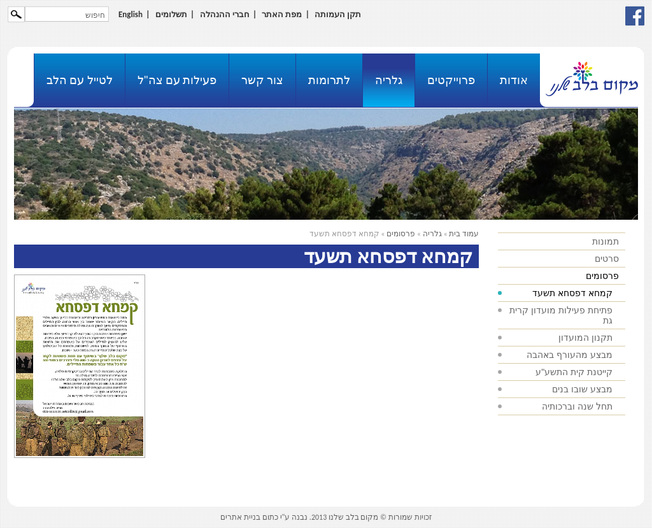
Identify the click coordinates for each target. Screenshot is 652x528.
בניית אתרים (240, 517)
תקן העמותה (338, 14)
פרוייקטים (451, 80)
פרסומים (602, 276)
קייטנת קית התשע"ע (574, 372)
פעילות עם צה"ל (177, 80)
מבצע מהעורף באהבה (570, 355)
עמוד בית (464, 233)
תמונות (605, 241)
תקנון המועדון (585, 337)
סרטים (607, 258)
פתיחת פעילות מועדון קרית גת (561, 315)
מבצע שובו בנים (582, 389)
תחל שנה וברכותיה (577, 406)
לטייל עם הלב (79, 80)
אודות (514, 80)
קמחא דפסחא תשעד (572, 293)
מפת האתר (282, 14)
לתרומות (329, 80)
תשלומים (171, 14)
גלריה (388, 80)
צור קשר (262, 80)
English (130, 14)
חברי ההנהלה (225, 14)
